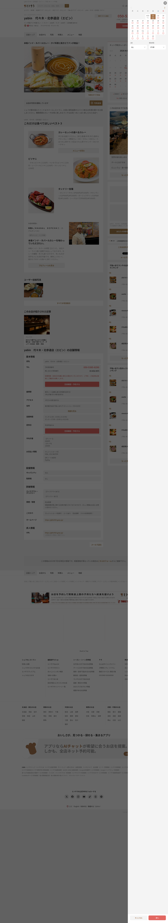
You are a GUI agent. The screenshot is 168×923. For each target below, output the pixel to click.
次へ (157, 918)
